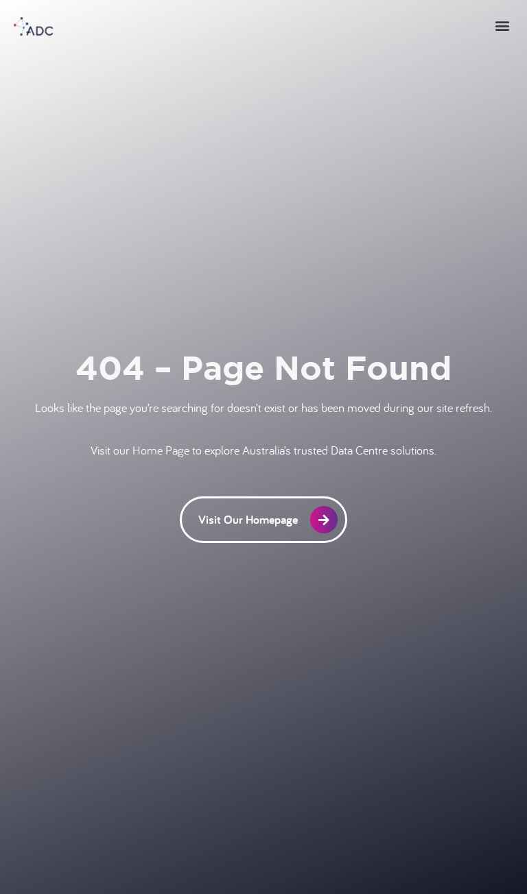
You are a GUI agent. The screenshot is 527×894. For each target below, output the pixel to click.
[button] (502, 25)
